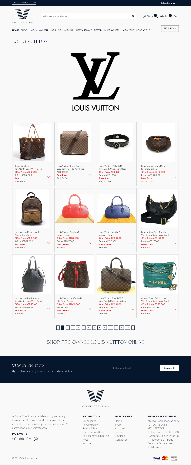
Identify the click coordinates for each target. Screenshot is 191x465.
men (33, 30)
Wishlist (87, 443)
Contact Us (121, 439)
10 (110, 327)
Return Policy (90, 428)
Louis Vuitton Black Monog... (28, 298)
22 (128, 327)
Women (43, 30)
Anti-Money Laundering (96, 435)
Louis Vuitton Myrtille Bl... (110, 232)
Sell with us (65, 30)
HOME (15, 30)
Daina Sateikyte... (23, 166)
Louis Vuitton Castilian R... (69, 232)
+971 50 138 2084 (157, 424)
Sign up (169, 368)
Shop (118, 424)
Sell (53, 30)
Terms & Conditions (93, 432)
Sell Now (170, 28)
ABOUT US (128, 30)
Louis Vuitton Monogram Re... (28, 232)
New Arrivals (84, 30)
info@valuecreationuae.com (163, 421)
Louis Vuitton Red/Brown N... (70, 298)
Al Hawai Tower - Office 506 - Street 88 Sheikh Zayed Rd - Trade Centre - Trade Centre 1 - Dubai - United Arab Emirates (163, 439)
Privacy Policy (90, 424)
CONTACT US (143, 30)
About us (120, 428)
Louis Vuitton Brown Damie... (70, 166)
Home (118, 421)
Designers (113, 30)
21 (121, 327)
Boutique (120, 435)
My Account (89, 421)
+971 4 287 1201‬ (155, 428)
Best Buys (100, 30)
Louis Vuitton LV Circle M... (111, 166)
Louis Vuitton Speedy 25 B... (111, 298)
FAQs (85, 439)
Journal (119, 432)
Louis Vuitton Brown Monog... (154, 166)
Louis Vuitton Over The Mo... (154, 232)
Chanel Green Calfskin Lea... (154, 298)
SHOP (24, 30)
